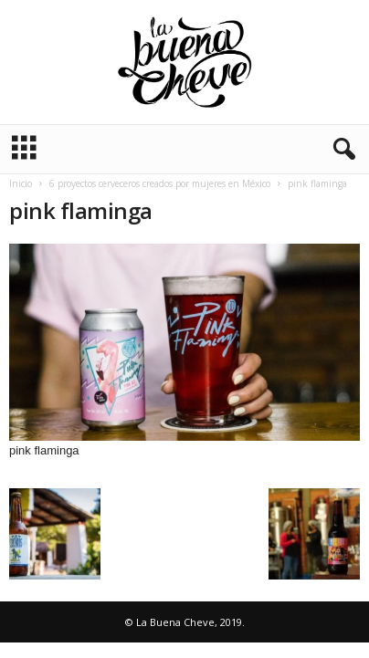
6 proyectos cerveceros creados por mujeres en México (159, 183)
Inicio (20, 183)
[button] (341, 150)
